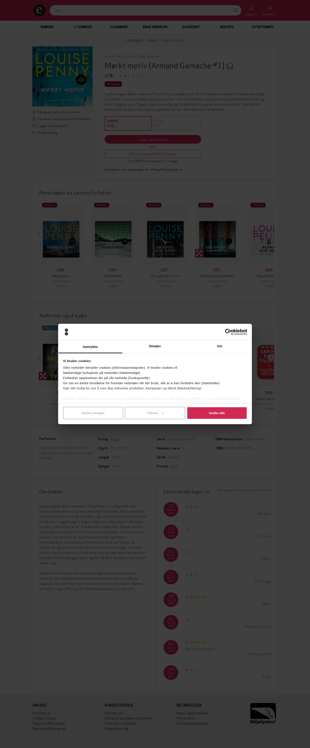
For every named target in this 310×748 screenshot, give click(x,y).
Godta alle (217, 413)
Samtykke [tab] (90, 347)
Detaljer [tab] (155, 346)
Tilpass (155, 413)
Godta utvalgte (93, 413)
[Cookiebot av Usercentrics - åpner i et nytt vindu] (228, 332)
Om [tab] (219, 346)
